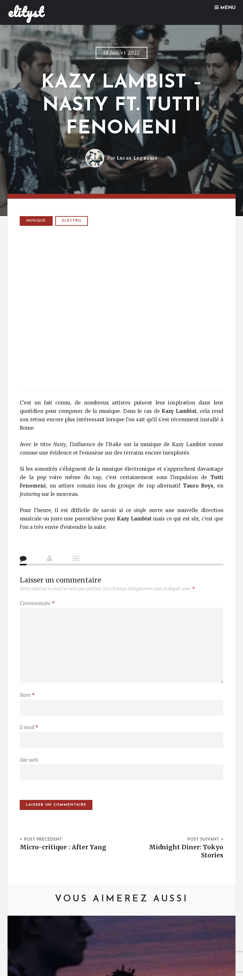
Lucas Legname (137, 158)
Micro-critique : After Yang (63, 847)
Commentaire (37, 603)
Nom (27, 695)
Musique (36, 221)
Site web (29, 760)
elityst (25, 12)
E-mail (29, 727)
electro (71, 221)
